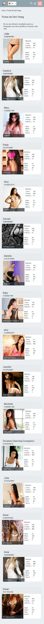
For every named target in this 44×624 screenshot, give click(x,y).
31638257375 (9, 185)
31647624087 (8, 148)
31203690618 (8, 444)
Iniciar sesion (35, 3)
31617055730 (8, 592)
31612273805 (9, 259)
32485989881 (9, 37)
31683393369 (8, 518)
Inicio (4, 10)
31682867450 (9, 111)
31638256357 (9, 333)
